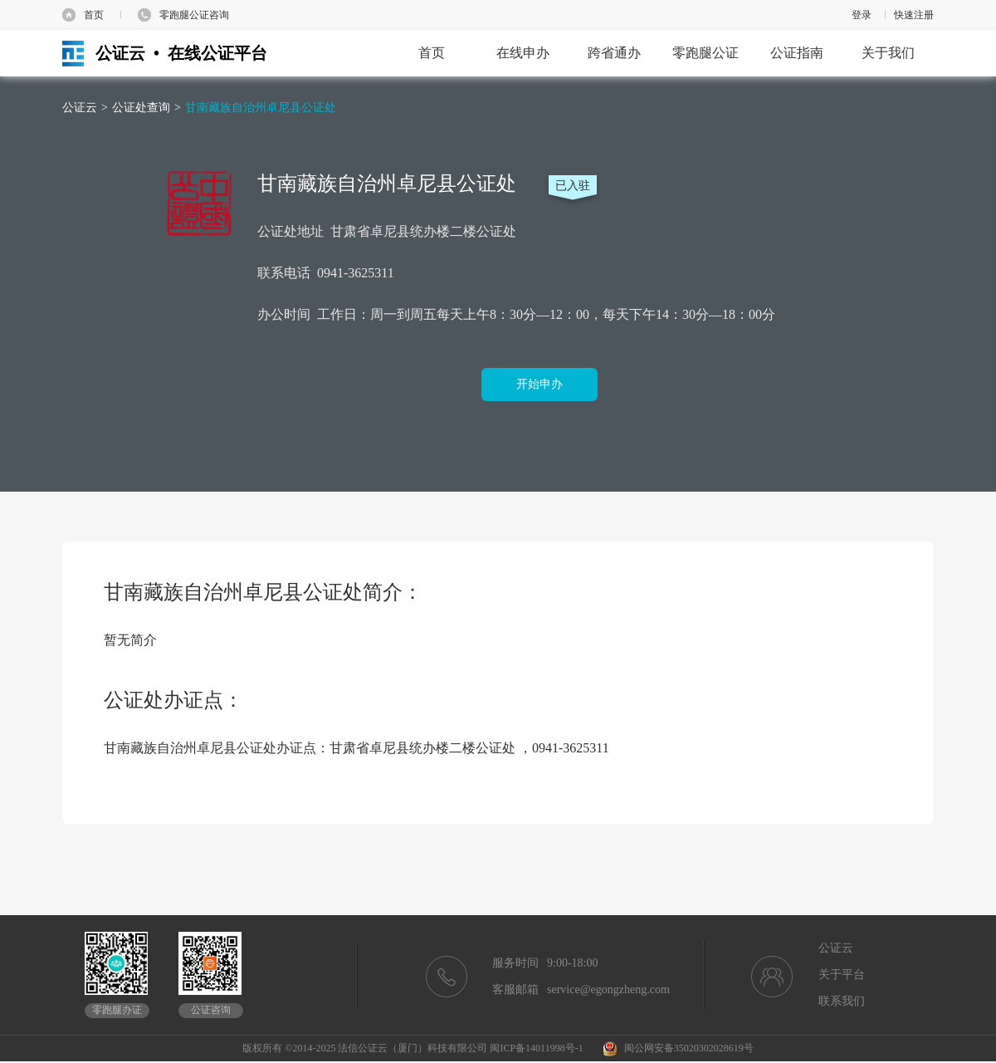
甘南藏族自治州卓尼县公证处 (260, 107)
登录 (862, 15)
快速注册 (914, 15)
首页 (94, 15)
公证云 (79, 107)
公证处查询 (141, 107)
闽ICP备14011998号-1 (536, 1048)
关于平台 (841, 974)
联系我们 (841, 1001)
